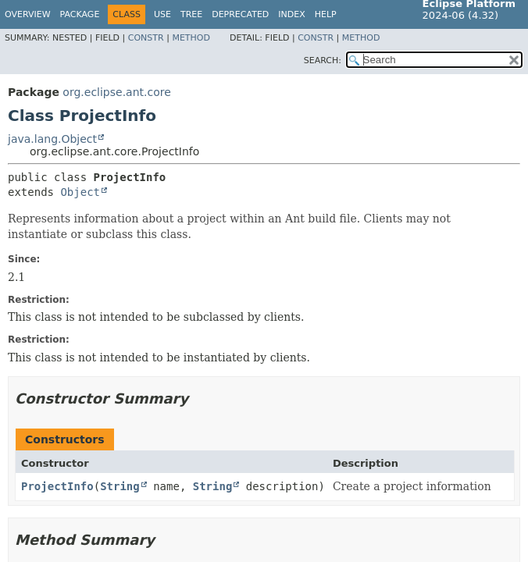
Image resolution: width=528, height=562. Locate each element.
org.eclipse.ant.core (116, 92)
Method (191, 38)
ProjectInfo (57, 486)
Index (291, 14)
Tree (191, 14)
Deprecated (240, 14)
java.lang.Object (52, 139)
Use (162, 14)
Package (80, 14)
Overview (28, 14)
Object (80, 192)
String (120, 486)
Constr (146, 38)
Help (326, 14)
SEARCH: (322, 60)
